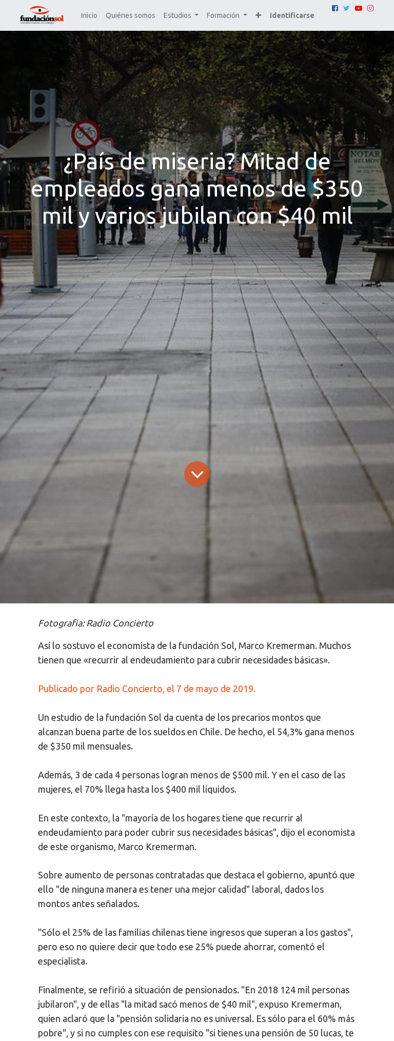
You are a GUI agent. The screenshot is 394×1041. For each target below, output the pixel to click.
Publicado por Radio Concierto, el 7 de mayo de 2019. (146, 688)
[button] (258, 15)
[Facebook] (335, 8)
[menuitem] (89, 15)
